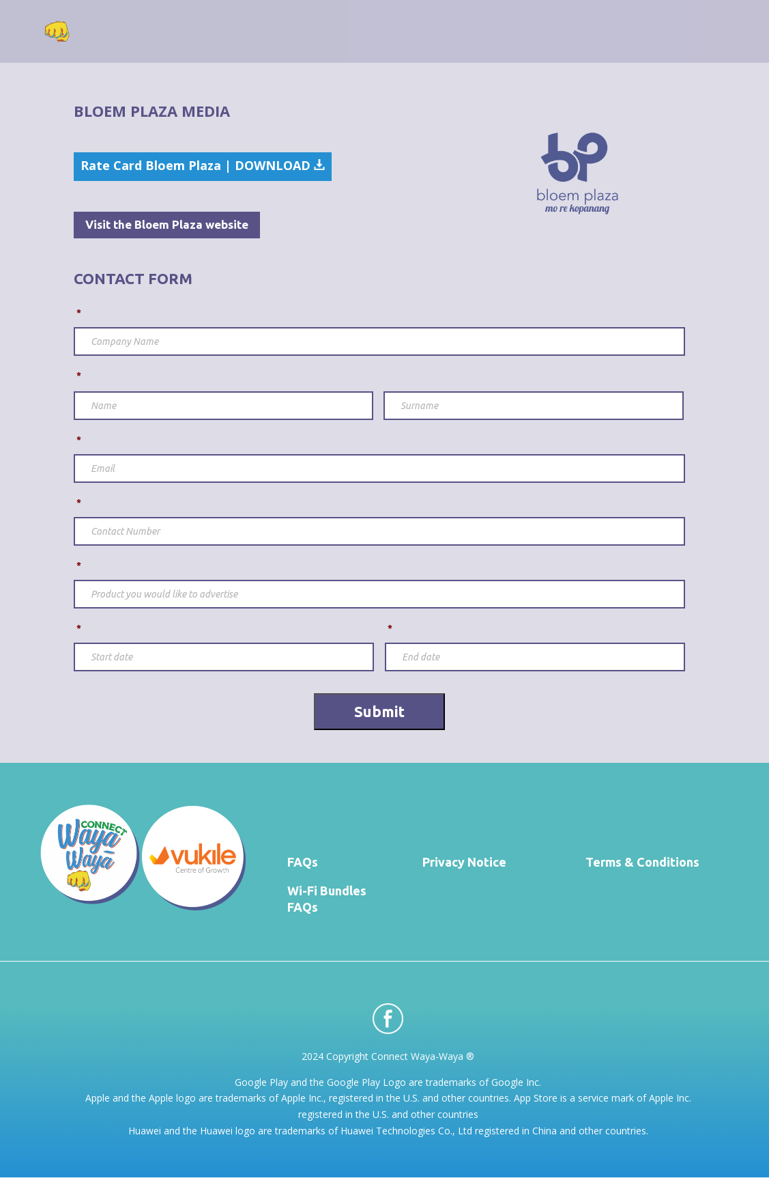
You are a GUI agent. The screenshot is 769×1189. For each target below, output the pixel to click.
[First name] (224, 405)
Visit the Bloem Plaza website (166, 224)
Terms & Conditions (642, 862)
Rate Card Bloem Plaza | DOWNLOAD (203, 165)
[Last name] (533, 405)
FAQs (302, 862)
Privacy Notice (464, 862)
